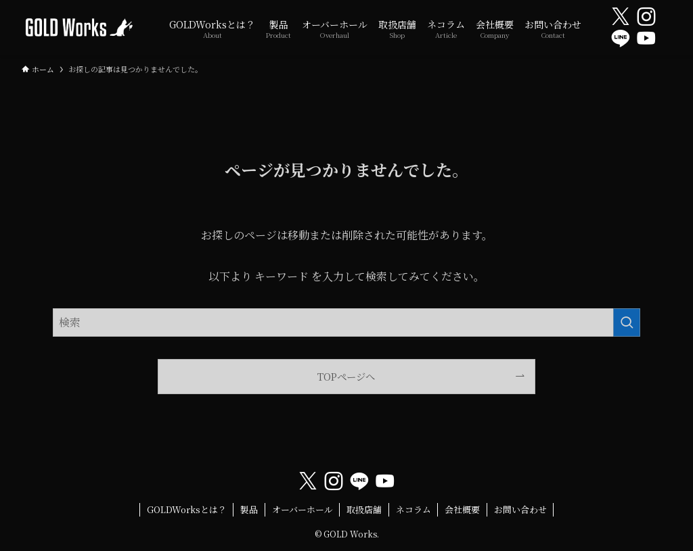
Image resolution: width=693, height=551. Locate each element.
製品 (249, 509)
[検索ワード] (346, 322)
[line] (620, 38)
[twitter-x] (620, 17)
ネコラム (413, 509)
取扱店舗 (364, 509)
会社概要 (462, 509)
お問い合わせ (520, 509)
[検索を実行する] (626, 322)
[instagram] (646, 17)
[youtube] (646, 38)
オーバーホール (302, 509)
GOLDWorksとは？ (187, 509)
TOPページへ (346, 376)
